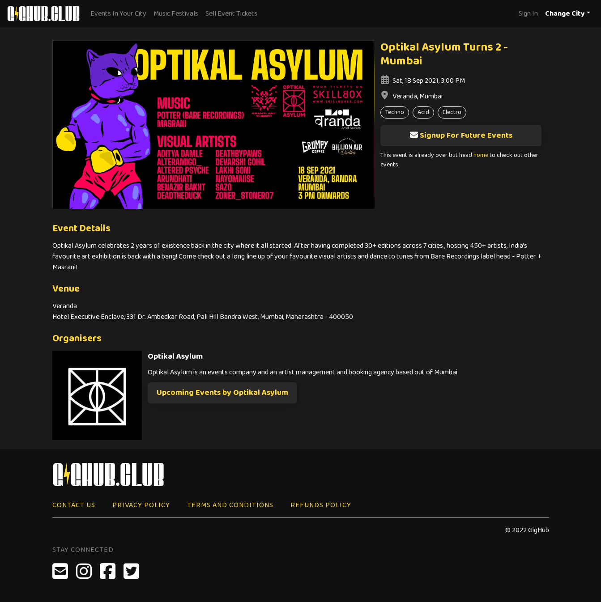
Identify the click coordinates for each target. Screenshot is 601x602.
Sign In (528, 13)
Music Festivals (175, 13)
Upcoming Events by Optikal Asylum (222, 393)
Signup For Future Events (460, 135)
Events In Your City (118, 13)
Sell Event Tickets (231, 13)
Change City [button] (565, 13)
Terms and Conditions (230, 505)
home (480, 155)
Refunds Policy (320, 505)
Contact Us (73, 505)
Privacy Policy (141, 505)
